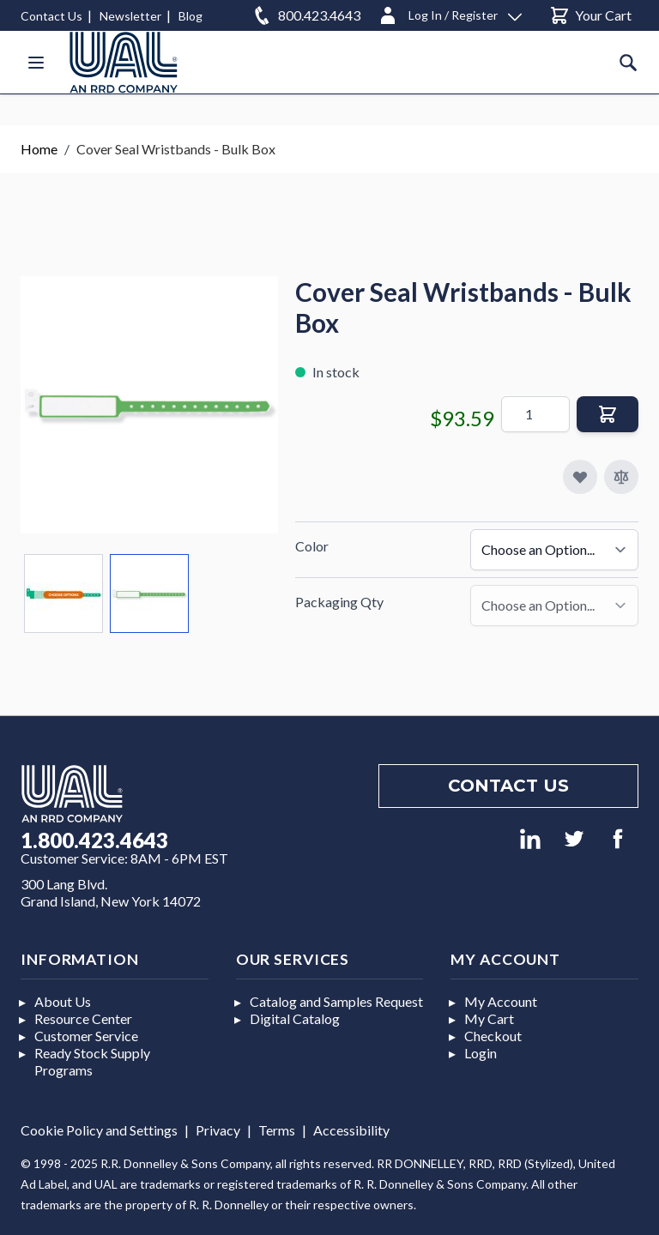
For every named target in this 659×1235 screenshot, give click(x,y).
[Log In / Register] (450, 12)
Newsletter (130, 16)
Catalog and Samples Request (336, 1001)
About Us (62, 1001)
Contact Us (51, 16)
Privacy (218, 1130)
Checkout (493, 1035)
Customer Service (86, 1035)
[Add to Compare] (621, 477)
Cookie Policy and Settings (99, 1130)
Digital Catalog (295, 1018)
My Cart (489, 1018)
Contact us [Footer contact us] (508, 785)
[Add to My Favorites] (580, 477)
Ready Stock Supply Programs (92, 1061)
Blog (190, 16)
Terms (276, 1130)
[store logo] (123, 62)
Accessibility (351, 1130)
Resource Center (83, 1018)
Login (480, 1053)
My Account (500, 1001)
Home (39, 149)
